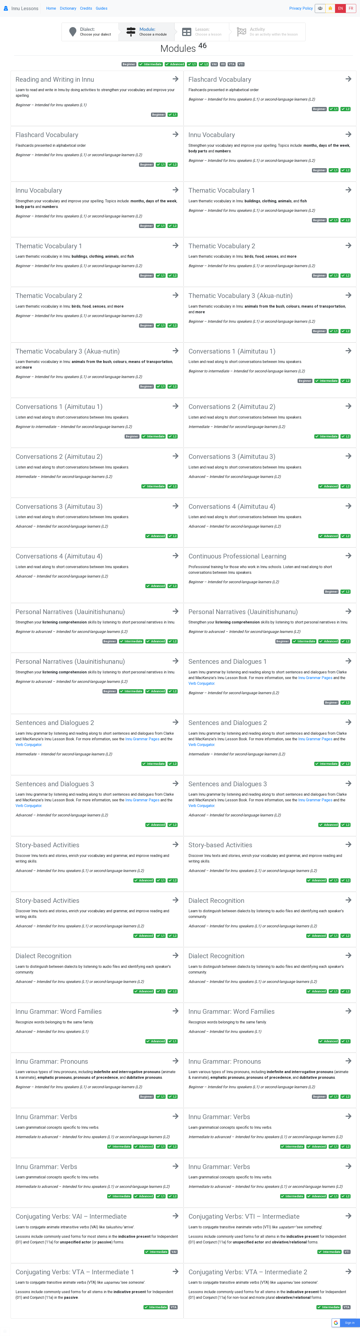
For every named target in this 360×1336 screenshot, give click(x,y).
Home (51, 8)
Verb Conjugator (201, 683)
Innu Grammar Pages (315, 678)
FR (351, 8)
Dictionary (68, 8)
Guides (101, 8)
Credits (86, 8)
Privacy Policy (301, 8)
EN (340, 8)
